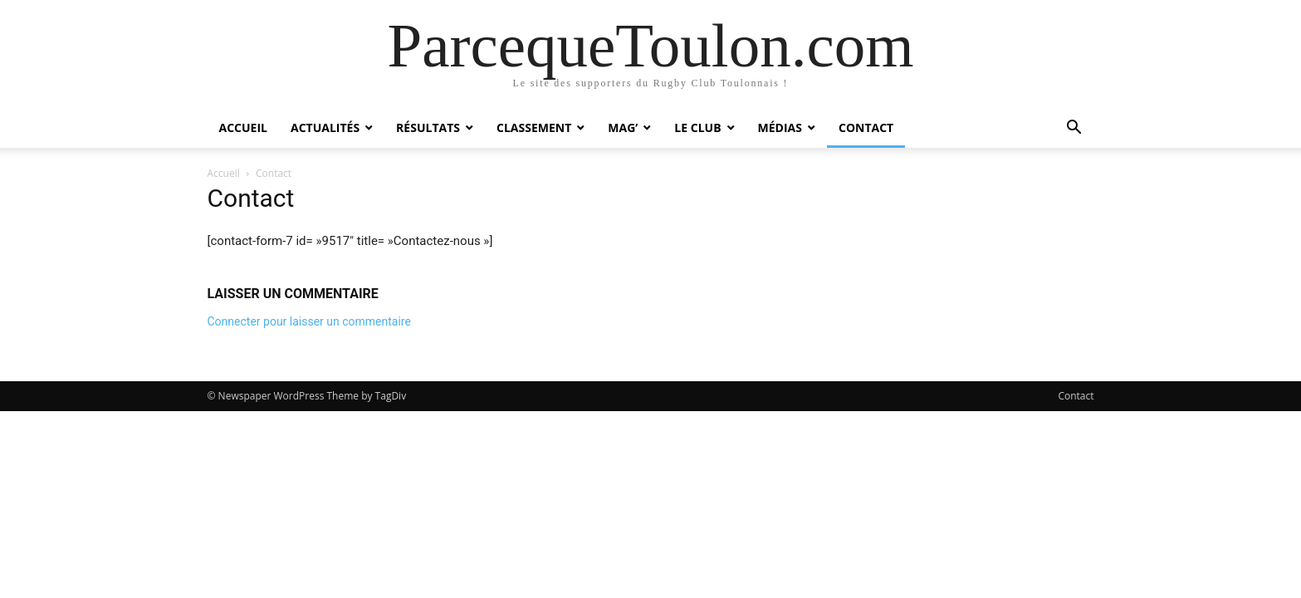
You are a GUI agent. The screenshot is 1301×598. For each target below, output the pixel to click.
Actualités (325, 127)
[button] (1074, 129)
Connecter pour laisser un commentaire (309, 321)
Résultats (428, 127)
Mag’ (623, 127)
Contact (866, 127)
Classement (533, 127)
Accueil (243, 127)
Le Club (697, 127)
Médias (780, 127)
